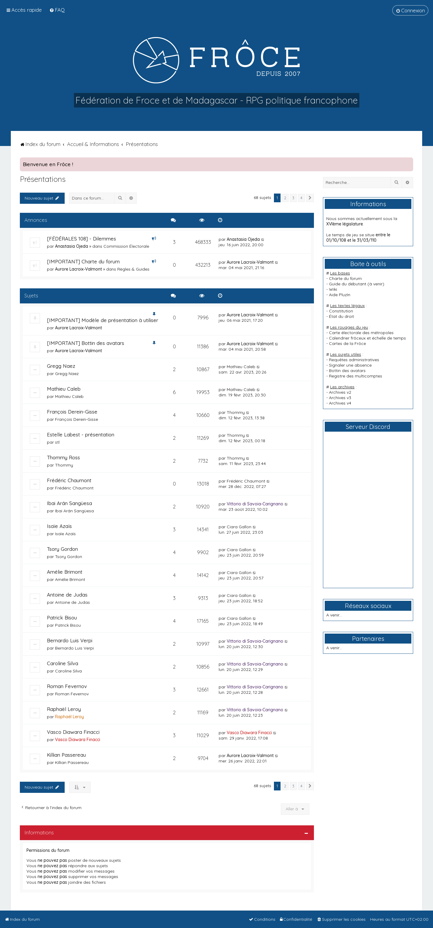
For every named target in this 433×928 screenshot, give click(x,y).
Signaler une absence (350, 365)
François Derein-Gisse (72, 411)
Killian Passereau (66, 755)
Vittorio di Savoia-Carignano (255, 504)
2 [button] (285, 197)
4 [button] (301, 197)
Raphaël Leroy (64, 709)
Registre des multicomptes (355, 376)
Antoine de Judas (67, 594)
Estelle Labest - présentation (80, 434)
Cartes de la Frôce (347, 343)
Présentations (43, 179)
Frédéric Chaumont (69, 480)
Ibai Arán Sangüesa (69, 503)
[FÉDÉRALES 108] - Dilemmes (81, 238)
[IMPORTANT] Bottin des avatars (85, 343)
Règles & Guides (133, 269)
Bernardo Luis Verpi (69, 640)
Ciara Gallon (239, 526)
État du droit (341, 316)
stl (57, 442)
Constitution (341, 311)
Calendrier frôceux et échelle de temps (367, 338)
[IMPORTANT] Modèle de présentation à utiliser (102, 320)
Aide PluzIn (339, 294)
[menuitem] (57, 9)
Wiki (333, 289)
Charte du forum (345, 278)
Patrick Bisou (62, 617)
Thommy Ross (63, 457)
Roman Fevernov (67, 686)
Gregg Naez (61, 366)
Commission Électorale (126, 246)
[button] (310, 198)
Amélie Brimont (64, 572)
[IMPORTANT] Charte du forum (83, 261)
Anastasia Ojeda (71, 246)
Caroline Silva (62, 663)
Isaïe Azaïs (59, 526)
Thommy (236, 412)
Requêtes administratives (354, 359)
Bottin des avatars (347, 370)
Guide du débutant (347, 284)
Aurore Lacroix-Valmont (78, 269)
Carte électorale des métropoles (361, 332)
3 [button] (293, 197)
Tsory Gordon (62, 549)
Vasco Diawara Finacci (73, 732)
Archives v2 (340, 392)
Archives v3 (340, 397)
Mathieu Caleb (241, 366)
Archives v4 (340, 403)
